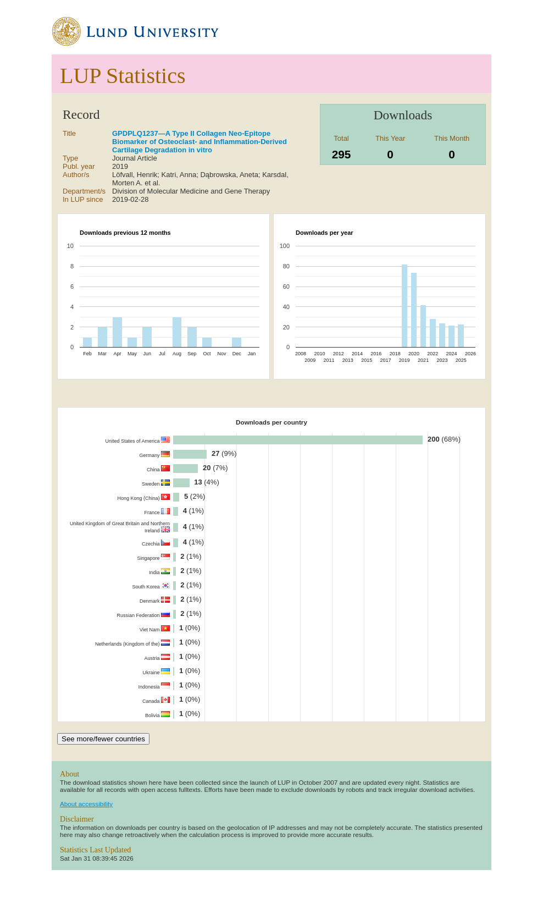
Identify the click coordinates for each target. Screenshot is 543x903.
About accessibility (86, 803)
